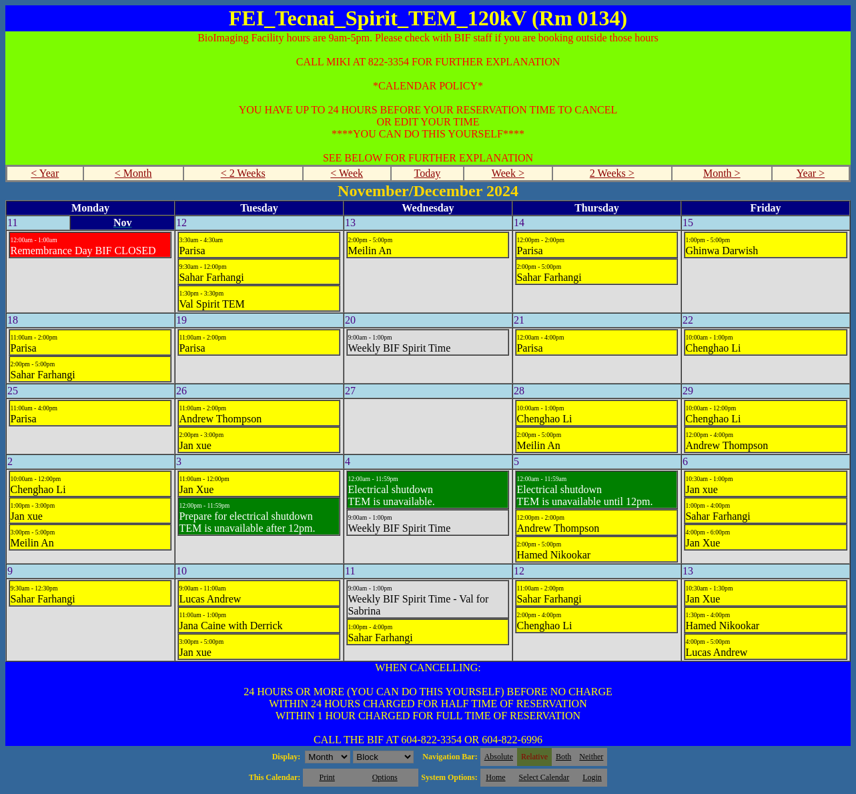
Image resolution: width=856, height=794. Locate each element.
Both (563, 756)
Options (385, 777)
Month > (722, 173)
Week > (508, 173)
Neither (591, 756)
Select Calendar (544, 777)
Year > (811, 173)
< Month (133, 173)
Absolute (498, 756)
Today (427, 173)
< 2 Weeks (243, 173)
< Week (346, 173)
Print (326, 777)
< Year (45, 173)
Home (495, 777)
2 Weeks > (612, 173)
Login (592, 777)
